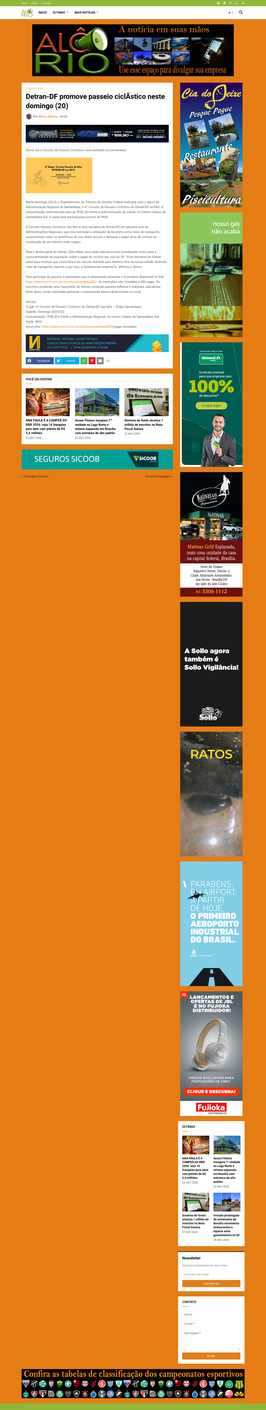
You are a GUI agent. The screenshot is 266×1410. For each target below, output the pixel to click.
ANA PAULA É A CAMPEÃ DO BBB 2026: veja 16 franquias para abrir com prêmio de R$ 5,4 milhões (46, 426)
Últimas (59, 12)
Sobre (34, 3)
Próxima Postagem (158, 476)
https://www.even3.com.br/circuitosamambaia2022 (61, 282)
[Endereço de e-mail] (211, 1274)
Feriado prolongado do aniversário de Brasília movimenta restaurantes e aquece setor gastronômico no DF (226, 1225)
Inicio (42, 12)
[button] (230, 13)
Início (25, 3)
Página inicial (34, 88)
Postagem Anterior (36, 476)
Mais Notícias (85, 12)
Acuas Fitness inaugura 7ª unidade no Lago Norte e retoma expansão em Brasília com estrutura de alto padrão (95, 426)
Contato (46, 3)
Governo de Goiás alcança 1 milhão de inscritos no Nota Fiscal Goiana (143, 424)
